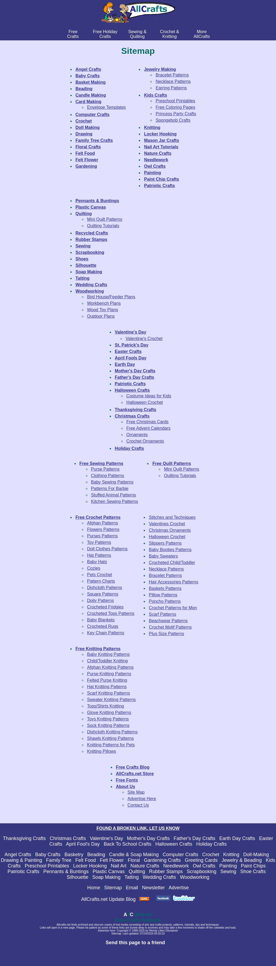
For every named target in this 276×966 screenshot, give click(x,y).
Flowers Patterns (103, 529)
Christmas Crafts (68, 838)
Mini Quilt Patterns (104, 219)
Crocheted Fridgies (105, 607)
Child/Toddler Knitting (107, 661)
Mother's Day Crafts (148, 838)
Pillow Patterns (163, 595)
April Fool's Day (83, 844)
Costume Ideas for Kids (148, 396)
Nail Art (118, 866)
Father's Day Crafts (194, 838)
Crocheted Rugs (102, 626)
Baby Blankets (101, 620)
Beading (96, 854)
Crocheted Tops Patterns (110, 613)
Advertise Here (141, 798)
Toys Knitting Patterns (108, 719)
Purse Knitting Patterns (109, 673)
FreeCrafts (73, 34)
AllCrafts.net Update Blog (108, 899)
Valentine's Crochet (144, 338)
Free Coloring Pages (175, 107)
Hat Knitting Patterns (107, 686)
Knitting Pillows (101, 751)
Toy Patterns (99, 542)
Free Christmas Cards (147, 421)
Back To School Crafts (127, 844)
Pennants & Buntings (66, 871)
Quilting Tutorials (103, 225)
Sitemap (113, 887)
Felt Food (85, 860)
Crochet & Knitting (169, 34)
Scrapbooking (201, 871)
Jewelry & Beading (242, 860)
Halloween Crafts (173, 844)
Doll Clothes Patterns (107, 549)
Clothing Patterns (107, 475)
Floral (134, 860)
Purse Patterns (105, 469)
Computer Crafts (180, 854)
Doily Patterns (100, 600)
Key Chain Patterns (105, 633)
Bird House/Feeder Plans (111, 297)
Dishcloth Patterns (104, 587)
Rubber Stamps (166, 871)
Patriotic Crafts (23, 871)
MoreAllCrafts (202, 34)
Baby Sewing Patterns (112, 482)
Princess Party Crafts (176, 113)
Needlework (176, 866)
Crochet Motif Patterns (170, 627)
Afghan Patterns (102, 523)
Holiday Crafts (211, 844)
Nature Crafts (144, 866)
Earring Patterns (171, 88)
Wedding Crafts (159, 877)
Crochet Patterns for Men (173, 608)
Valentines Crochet (167, 524)
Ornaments (137, 434)
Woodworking (194, 877)
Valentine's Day (106, 838)
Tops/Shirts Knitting (105, 706)
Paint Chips (253, 866)
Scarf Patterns (162, 614)
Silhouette (77, 877)
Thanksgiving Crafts (24, 838)
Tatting (132, 877)
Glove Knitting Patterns (109, 712)
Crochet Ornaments (145, 441)
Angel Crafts (18, 854)
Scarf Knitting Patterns (108, 693)
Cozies (93, 568)
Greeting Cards (201, 860)
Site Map (135, 792)
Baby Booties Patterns (170, 549)
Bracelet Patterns (172, 75)
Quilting (137, 871)
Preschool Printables (175, 101)
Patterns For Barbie (110, 488)
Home (93, 887)
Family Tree (58, 860)
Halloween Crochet (144, 402)
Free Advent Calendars (148, 428)
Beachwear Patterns (168, 620)
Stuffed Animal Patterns (113, 495)
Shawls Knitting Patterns (110, 738)
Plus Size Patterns (166, 633)
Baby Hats (97, 561)
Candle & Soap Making (134, 854)
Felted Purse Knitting (107, 680)
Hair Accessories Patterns (173, 582)
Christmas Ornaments (170, 530)
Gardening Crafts (162, 860)
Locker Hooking (90, 866)
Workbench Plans (104, 303)
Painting (228, 866)
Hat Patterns (99, 555)
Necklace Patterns (173, 81)
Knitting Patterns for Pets (111, 745)
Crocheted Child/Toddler (172, 562)
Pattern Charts (101, 581)
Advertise (178, 887)
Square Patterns (102, 594)
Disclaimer (171, 930)
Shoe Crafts (253, 871)
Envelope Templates (106, 107)
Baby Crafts (47, 854)
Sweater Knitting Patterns (111, 699)
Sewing (228, 871)
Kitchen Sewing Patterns (114, 501)
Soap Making (106, 877)
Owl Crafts (204, 866)
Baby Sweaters (163, 556)
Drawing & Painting (21, 860)
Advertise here (106, 930)
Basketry (73, 854)
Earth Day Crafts (237, 838)
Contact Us (138, 805)
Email (132, 887)
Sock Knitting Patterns (108, 725)
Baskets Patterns (165, 588)
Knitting (231, 854)
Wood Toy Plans (102, 309)
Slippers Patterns (165, 543)
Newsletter (153, 887)
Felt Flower (112, 860)
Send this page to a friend (135, 942)
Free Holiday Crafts (105, 34)
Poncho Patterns (165, 601)
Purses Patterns (102, 536)
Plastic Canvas (109, 871)
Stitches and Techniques (172, 517)
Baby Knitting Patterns (108, 654)
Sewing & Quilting (137, 34)
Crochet (210, 854)
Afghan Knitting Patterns (110, 667)
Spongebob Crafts (173, 120)
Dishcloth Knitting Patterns (112, 732)
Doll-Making (256, 854)
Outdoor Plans (101, 316)
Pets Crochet (99, 574)
